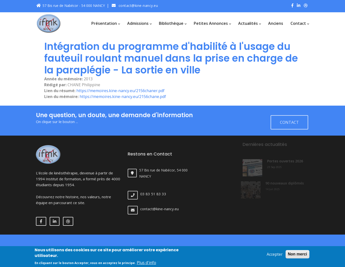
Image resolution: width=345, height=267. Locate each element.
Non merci (297, 256)
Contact (299, 23)
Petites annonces (212, 23)
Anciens (275, 23)
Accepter (275, 256)
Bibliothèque (172, 23)
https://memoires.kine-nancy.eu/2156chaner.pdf (120, 90)
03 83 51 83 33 (157, 193)
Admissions (139, 23)
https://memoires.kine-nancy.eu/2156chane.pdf (123, 96)
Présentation (105, 23)
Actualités (249, 23)
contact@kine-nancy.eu (135, 5)
